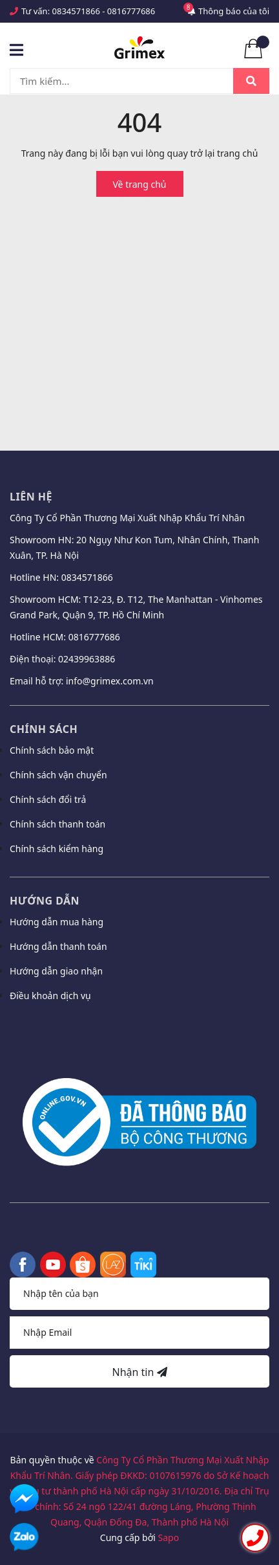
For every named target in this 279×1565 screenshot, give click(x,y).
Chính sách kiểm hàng (56, 848)
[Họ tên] (139, 1294)
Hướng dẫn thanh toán (58, 946)
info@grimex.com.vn (110, 681)
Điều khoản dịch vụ (50, 995)
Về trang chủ (140, 184)
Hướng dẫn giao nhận (56, 971)
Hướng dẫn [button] (44, 901)
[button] (139, 1030)
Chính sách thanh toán (57, 824)
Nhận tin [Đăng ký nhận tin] (139, 1372)
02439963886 (86, 659)
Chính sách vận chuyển (58, 775)
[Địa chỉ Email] (139, 1332)
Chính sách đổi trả (48, 799)
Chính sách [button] (44, 729)
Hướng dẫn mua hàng (56, 922)
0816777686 (131, 11)
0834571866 (76, 11)
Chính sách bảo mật (52, 750)
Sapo (169, 1537)
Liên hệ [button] (31, 497)
